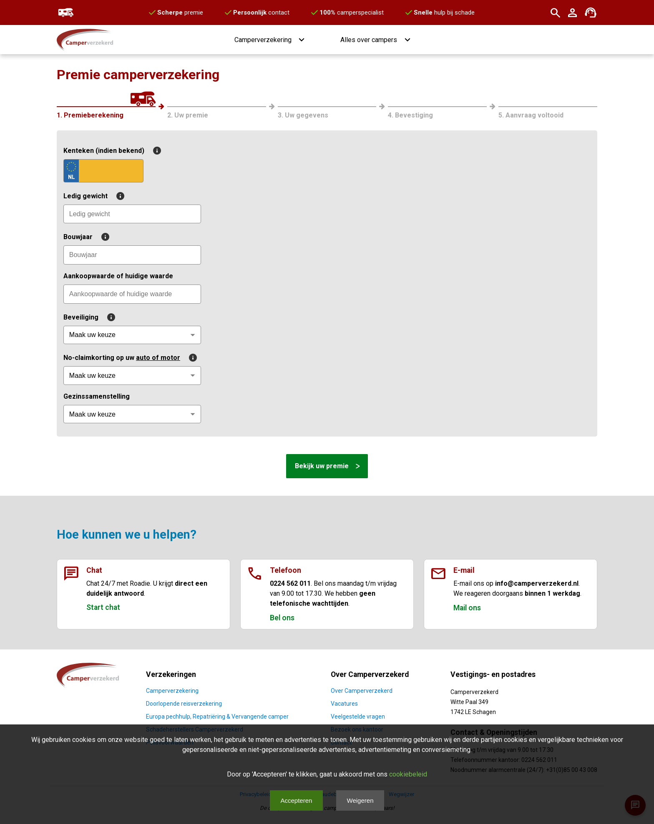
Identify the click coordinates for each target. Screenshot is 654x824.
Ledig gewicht (94, 196)
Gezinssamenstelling (96, 396)
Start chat (103, 607)
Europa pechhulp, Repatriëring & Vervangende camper (217, 716)
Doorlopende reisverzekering (184, 703)
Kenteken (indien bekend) (112, 151)
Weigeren (360, 800)
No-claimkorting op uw (130, 358)
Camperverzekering (172, 690)
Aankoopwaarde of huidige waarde (118, 276)
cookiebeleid (408, 774)
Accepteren (296, 800)
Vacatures (344, 703)
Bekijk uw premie (322, 466)
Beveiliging (89, 317)
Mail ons (467, 608)
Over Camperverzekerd (361, 690)
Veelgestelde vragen (358, 716)
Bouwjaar (86, 237)
